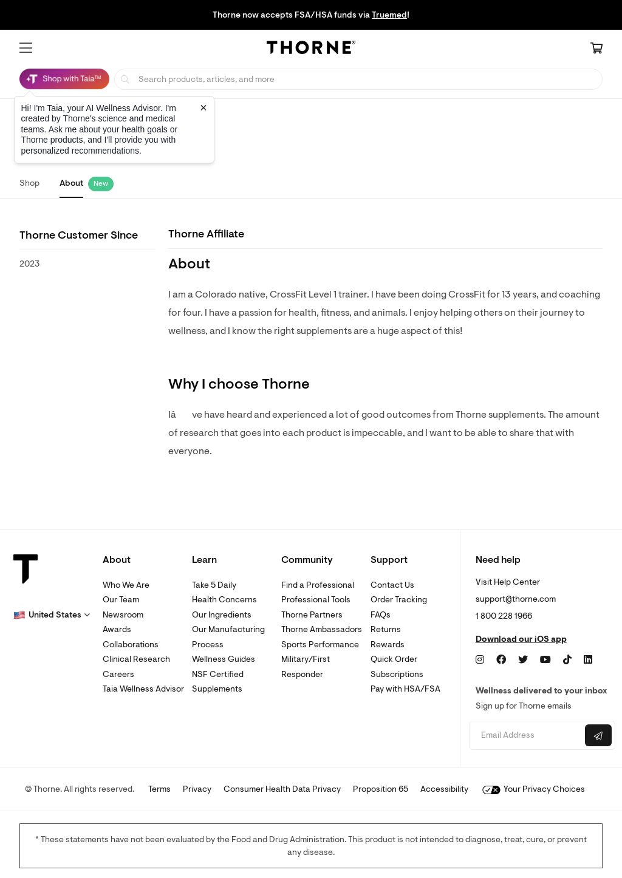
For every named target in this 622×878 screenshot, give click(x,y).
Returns (386, 629)
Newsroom (123, 615)
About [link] (71, 183)
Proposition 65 (380, 789)
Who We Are (126, 585)
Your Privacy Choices (533, 789)
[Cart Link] (596, 49)
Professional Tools (315, 599)
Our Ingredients (221, 615)
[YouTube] (545, 660)
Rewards (388, 644)
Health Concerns (224, 599)
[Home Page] (311, 49)
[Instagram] (480, 660)
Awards (117, 629)
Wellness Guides (223, 659)
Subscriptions (397, 674)
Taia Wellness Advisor (143, 689)
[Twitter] (523, 660)
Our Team (121, 599)
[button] (25, 48)
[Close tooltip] (203, 107)
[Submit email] (598, 735)
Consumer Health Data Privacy (282, 789)
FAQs (381, 615)
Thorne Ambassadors (321, 629)
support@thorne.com (516, 599)
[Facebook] (501, 660)
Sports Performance (320, 644)
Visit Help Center (508, 582)
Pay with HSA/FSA (405, 689)
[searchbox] (358, 79)
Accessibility (444, 789)
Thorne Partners (312, 615)
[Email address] (525, 735)
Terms (159, 789)
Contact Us (392, 585)
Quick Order (394, 659)
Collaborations (131, 644)
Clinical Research (136, 659)
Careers (118, 674)
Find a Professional (317, 585)
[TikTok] (567, 660)
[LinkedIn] (588, 660)
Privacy (197, 789)
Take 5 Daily (214, 585)
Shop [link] (29, 183)
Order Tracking (399, 599)
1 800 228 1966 (504, 616)
